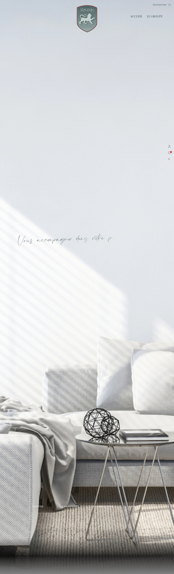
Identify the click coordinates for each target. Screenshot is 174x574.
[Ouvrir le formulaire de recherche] (162, 5)
